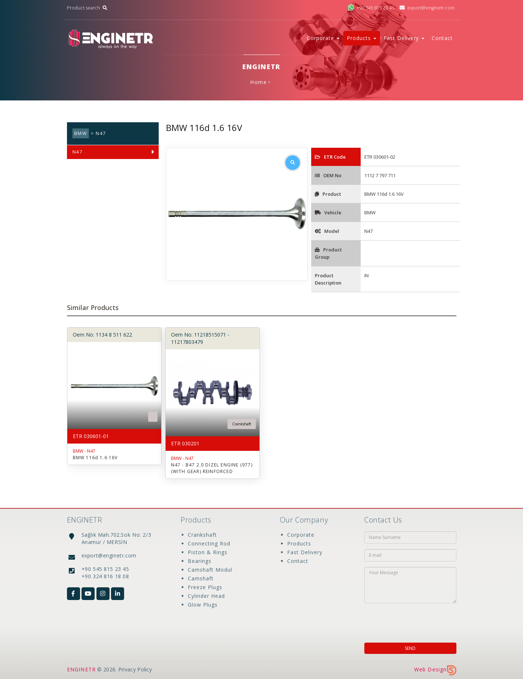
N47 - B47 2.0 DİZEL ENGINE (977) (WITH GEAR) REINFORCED (212, 468)
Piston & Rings (207, 552)
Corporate (300, 534)
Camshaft (201, 578)
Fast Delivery (304, 552)
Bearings (199, 560)
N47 (77, 152)
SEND (410, 648)
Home (258, 82)
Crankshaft (202, 534)
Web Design (435, 669)
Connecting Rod (209, 543)
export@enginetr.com (427, 8)
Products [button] (361, 38)
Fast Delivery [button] (404, 38)
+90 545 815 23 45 (371, 8)
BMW (80, 133)
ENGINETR (81, 669)
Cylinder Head (206, 595)
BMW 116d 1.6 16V (95, 457)
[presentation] (411, 621)
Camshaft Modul (210, 569)
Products (299, 543)
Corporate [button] (323, 38)
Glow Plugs (203, 604)
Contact (442, 38)
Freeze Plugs (205, 587)
